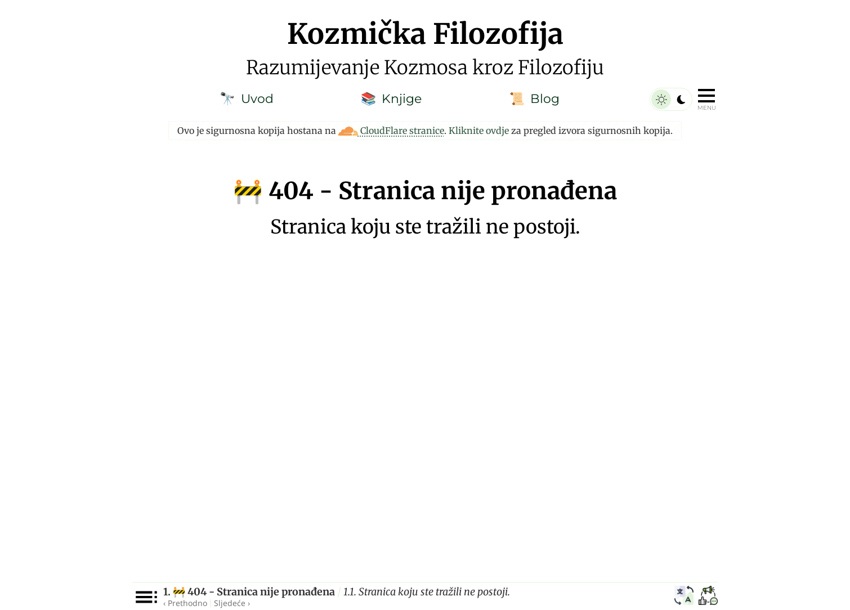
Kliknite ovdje (479, 130)
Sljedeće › (232, 603)
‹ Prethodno (185, 603)
